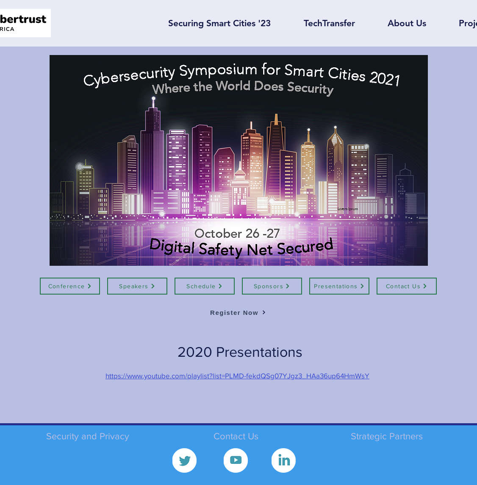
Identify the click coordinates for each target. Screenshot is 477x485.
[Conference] (70, 286)
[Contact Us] (407, 286)
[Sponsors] (272, 286)
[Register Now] (238, 312)
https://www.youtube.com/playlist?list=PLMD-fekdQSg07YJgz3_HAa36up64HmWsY (237, 376)
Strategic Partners (387, 436)
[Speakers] (137, 286)
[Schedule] (205, 286)
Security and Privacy (87, 436)
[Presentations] (339, 286)
